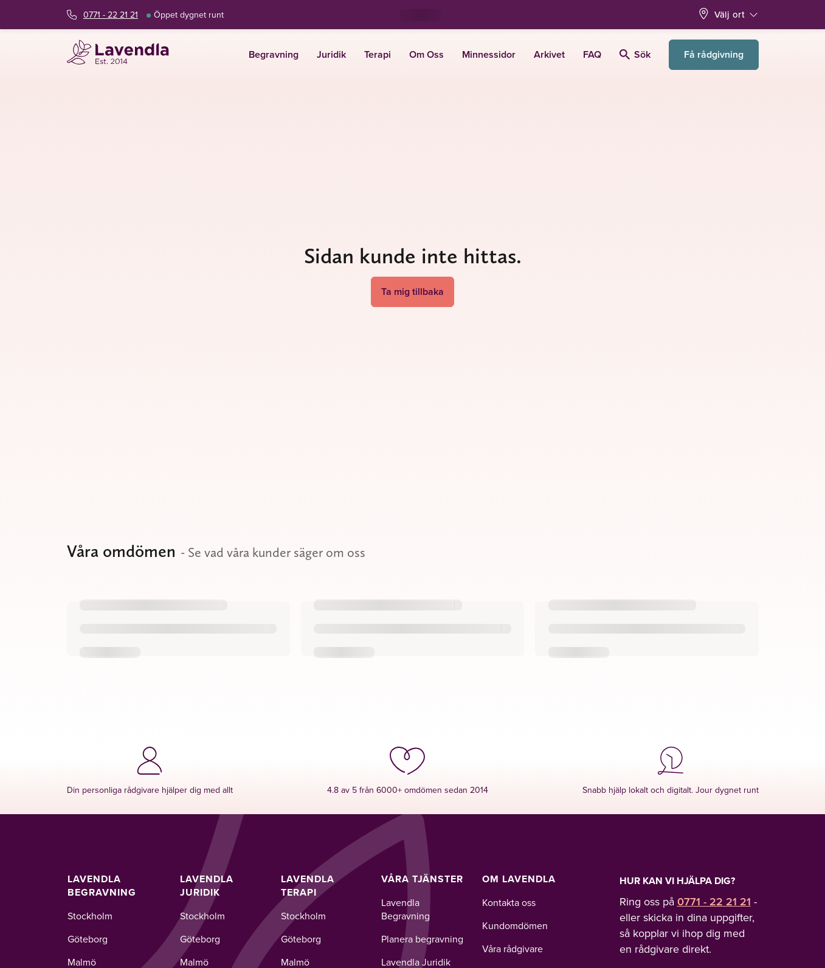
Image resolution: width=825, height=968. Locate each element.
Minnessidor (489, 54)
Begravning (274, 54)
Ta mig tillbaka (412, 292)
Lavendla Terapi (307, 885)
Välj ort (729, 14)
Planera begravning (422, 939)
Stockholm (89, 915)
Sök (635, 54)
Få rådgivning (714, 54)
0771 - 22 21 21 (110, 15)
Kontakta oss (509, 902)
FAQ (592, 54)
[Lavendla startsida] (123, 54)
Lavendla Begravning (101, 885)
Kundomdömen (515, 925)
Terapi (377, 54)
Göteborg (87, 939)
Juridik (331, 54)
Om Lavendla (519, 879)
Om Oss (426, 54)
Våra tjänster (422, 879)
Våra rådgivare (512, 948)
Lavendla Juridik (206, 885)
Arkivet (549, 54)
